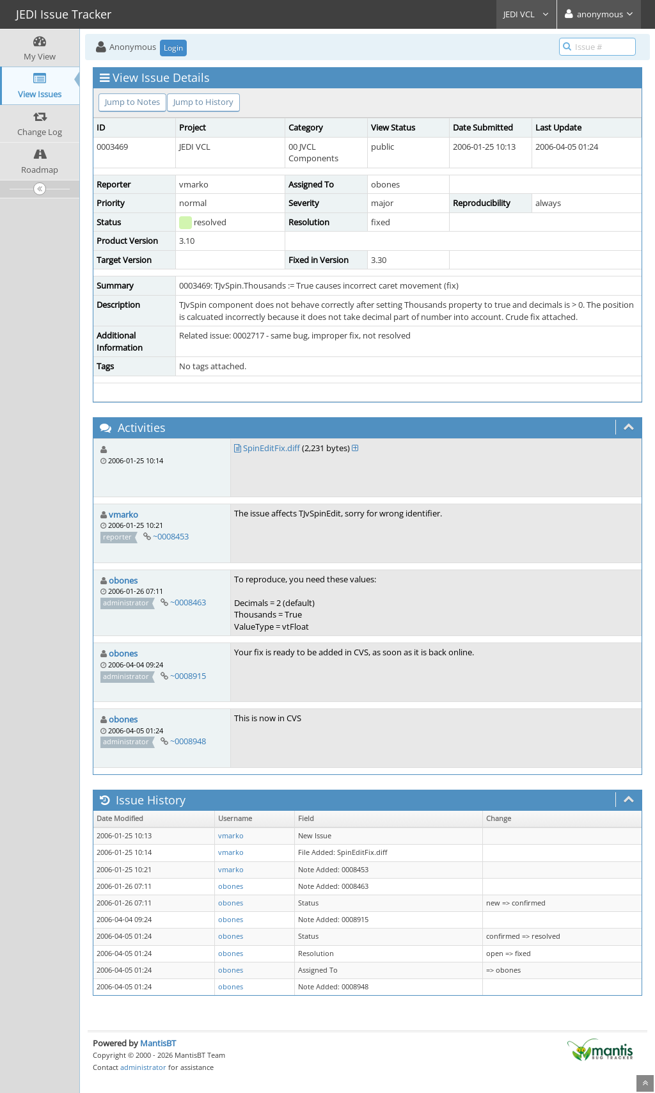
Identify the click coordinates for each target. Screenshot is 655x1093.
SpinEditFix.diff (271, 448)
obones (123, 580)
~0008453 (171, 536)
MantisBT (158, 1043)
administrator (143, 1067)
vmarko (123, 514)
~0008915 (188, 676)
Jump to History (203, 102)
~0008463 (188, 602)
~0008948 (188, 741)
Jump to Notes (132, 102)
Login (173, 47)
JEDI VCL (526, 14)
